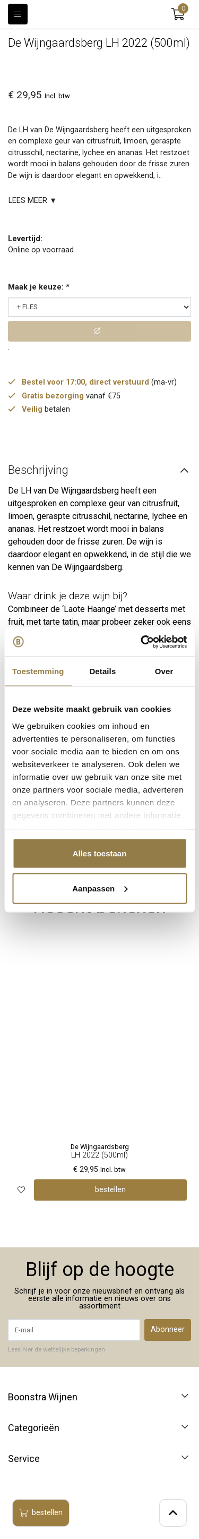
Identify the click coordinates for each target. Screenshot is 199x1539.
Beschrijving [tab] (38, 470)
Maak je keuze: (38, 287)
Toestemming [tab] (38, 671)
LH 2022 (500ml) (99, 1155)
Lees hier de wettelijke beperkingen (56, 1349)
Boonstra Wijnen (42, 1397)
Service (24, 1459)
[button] (178, 14)
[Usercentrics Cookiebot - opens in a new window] (142, 642)
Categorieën (33, 1428)
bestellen (41, 1512)
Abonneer (168, 1329)
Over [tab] (164, 671)
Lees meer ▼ (32, 200)
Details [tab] (102, 671)
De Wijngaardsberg (100, 1147)
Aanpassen (99, 887)
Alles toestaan (100, 853)
